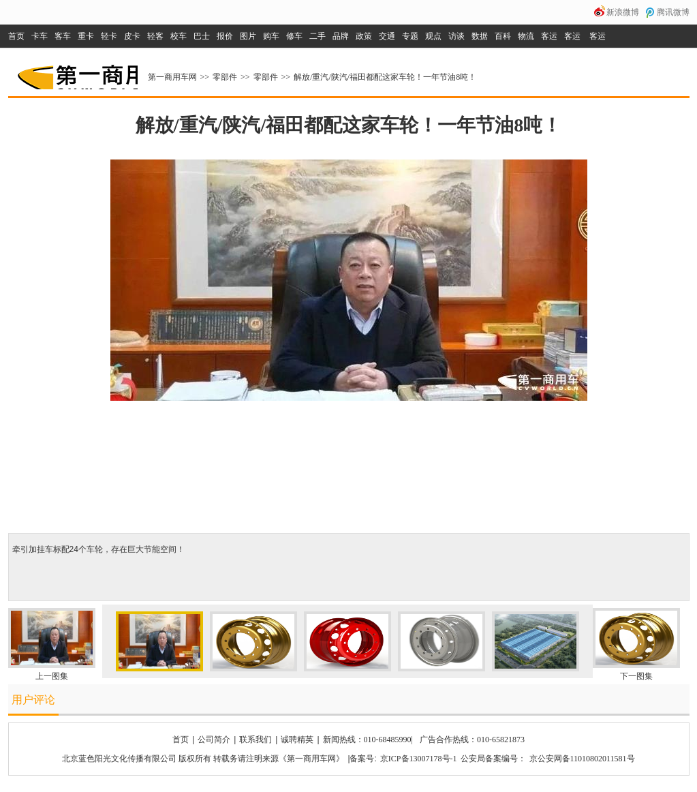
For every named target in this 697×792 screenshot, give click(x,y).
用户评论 (33, 699)
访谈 (456, 36)
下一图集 (636, 676)
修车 (294, 36)
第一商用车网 (76, 72)
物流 (526, 36)
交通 (387, 36)
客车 (63, 36)
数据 (479, 36)
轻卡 (109, 36)
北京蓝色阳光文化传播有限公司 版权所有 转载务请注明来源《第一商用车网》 (203, 758)
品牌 (340, 36)
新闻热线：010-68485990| (368, 739)
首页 (16, 36)
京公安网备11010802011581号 (582, 758)
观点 (433, 36)
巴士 (201, 36)
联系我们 (255, 739)
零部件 (225, 77)
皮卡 (132, 36)
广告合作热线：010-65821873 (472, 739)
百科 (503, 36)
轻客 (155, 36)
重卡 (86, 36)
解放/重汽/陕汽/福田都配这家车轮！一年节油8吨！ (385, 77)
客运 (549, 36)
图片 (248, 36)
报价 (225, 36)
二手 (317, 36)
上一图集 (51, 676)
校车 (178, 36)
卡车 (39, 36)
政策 (364, 36)
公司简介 (214, 739)
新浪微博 (622, 12)
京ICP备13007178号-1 (418, 758)
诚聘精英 (297, 739)
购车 (271, 36)
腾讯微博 (673, 12)
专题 (410, 36)
